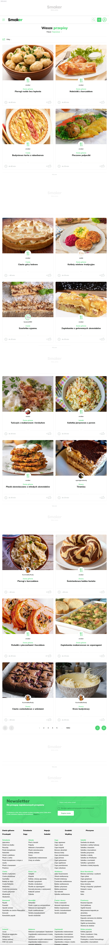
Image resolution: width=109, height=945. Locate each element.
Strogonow (6, 937)
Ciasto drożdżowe (8, 876)
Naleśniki (5, 853)
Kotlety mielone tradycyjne (81, 264)
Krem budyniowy (81, 709)
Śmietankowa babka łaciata (81, 581)
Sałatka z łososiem (87, 847)
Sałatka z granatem (88, 863)
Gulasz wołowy (7, 939)
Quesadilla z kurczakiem (89, 942)
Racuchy (5, 847)
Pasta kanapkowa (8, 850)
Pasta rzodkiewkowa (35, 910)
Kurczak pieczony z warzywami (39, 889)
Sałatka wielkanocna (62, 894)
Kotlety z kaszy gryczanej (37, 879)
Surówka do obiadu (88, 842)
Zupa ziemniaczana (61, 855)
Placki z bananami (9, 865)
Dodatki (68, 830)
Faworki (5, 905)
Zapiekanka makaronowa (37, 858)
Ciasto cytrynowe (8, 892)
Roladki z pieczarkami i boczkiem (28, 645)
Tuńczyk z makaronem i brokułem (28, 422)
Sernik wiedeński (34, 915)
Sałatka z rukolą (86, 855)
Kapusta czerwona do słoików (91, 918)
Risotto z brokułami (35, 884)
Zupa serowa (59, 858)
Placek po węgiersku (9, 934)
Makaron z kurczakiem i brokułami (40, 932)
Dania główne (28, 89)
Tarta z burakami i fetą (89, 934)
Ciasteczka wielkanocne (63, 881)
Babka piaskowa (60, 889)
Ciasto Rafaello (7, 884)
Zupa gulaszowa (60, 860)
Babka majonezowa (61, 908)
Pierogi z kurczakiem (27, 581)
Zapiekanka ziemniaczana (63, 937)
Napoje (47, 830)
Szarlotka (5, 879)
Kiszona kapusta (86, 903)
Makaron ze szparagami (37, 908)
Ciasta (28, 153)
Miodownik (6, 894)
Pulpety (31, 845)
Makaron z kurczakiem (36, 847)
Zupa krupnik (59, 847)
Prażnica (5, 868)
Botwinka (31, 903)
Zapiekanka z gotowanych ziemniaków (81, 328)
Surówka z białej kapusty (90, 865)
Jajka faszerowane (61, 874)
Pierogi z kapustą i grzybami (91, 887)
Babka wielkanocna (61, 884)
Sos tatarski (58, 892)
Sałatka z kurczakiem (88, 850)
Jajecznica (6, 842)
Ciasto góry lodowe (28, 264)
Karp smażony (86, 884)
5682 (68, 728)
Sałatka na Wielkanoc (89, 858)
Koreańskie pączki (8, 915)
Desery (81, 484)
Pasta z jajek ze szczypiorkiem (39, 905)
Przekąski (6, 834)
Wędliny (68, 834)
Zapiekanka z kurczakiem (63, 934)
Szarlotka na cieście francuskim (13, 910)
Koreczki (5, 913)
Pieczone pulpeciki (81, 155)
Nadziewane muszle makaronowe (40, 939)
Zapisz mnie (66, 813)
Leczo (4, 932)
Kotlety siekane (33, 853)
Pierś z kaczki (33, 842)
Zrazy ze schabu (34, 860)
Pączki (4, 903)
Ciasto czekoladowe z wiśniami (28, 709)
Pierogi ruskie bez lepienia (28, 91)
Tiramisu (81, 486)
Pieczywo (90, 830)
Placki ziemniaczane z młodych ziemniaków (28, 486)
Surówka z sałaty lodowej (90, 845)
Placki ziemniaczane (35, 850)
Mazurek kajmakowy (61, 905)
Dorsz (30, 855)
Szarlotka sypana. (28, 328)
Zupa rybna (85, 876)
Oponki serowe (7, 908)
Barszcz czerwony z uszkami (91, 874)
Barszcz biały (59, 853)
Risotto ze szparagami (36, 887)
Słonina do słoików (87, 926)
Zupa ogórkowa (60, 863)
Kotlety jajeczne (86, 932)
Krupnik (31, 876)
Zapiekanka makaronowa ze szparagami (81, 645)
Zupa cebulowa (60, 868)
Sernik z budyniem (9, 874)
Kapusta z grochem (87, 881)
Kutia (82, 892)
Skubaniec (6, 897)
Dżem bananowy (87, 921)
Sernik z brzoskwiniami (36, 913)
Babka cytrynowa (60, 887)
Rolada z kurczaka (87, 937)
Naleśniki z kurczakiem (81, 91)
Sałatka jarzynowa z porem (81, 422)
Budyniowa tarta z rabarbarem (28, 155)
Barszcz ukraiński (60, 850)
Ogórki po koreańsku (88, 923)
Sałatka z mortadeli (88, 860)
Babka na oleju (7, 881)
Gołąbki (31, 874)
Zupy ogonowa (59, 842)
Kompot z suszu (86, 889)
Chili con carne (7, 942)
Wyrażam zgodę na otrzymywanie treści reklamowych (76, 808)
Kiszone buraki (86, 915)
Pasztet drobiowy (60, 879)
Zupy (25, 834)
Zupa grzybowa (86, 879)
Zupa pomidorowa (61, 865)
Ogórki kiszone (86, 908)
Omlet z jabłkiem (8, 855)
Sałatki (81, 420)
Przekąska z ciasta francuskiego (92, 939)
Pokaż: (54, 32)
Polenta (31, 894)
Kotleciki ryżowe (34, 892)
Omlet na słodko (8, 845)
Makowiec (6, 887)
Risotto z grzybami (35, 881)
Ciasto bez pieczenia (9, 889)
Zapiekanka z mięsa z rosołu (64, 942)
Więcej (36, 814)
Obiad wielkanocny (61, 876)
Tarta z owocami (60, 903)
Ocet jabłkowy (86, 905)
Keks (82, 894)
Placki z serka (7, 858)
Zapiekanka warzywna (62, 939)
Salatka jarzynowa (87, 853)
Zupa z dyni (58, 845)
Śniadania (27, 830)
